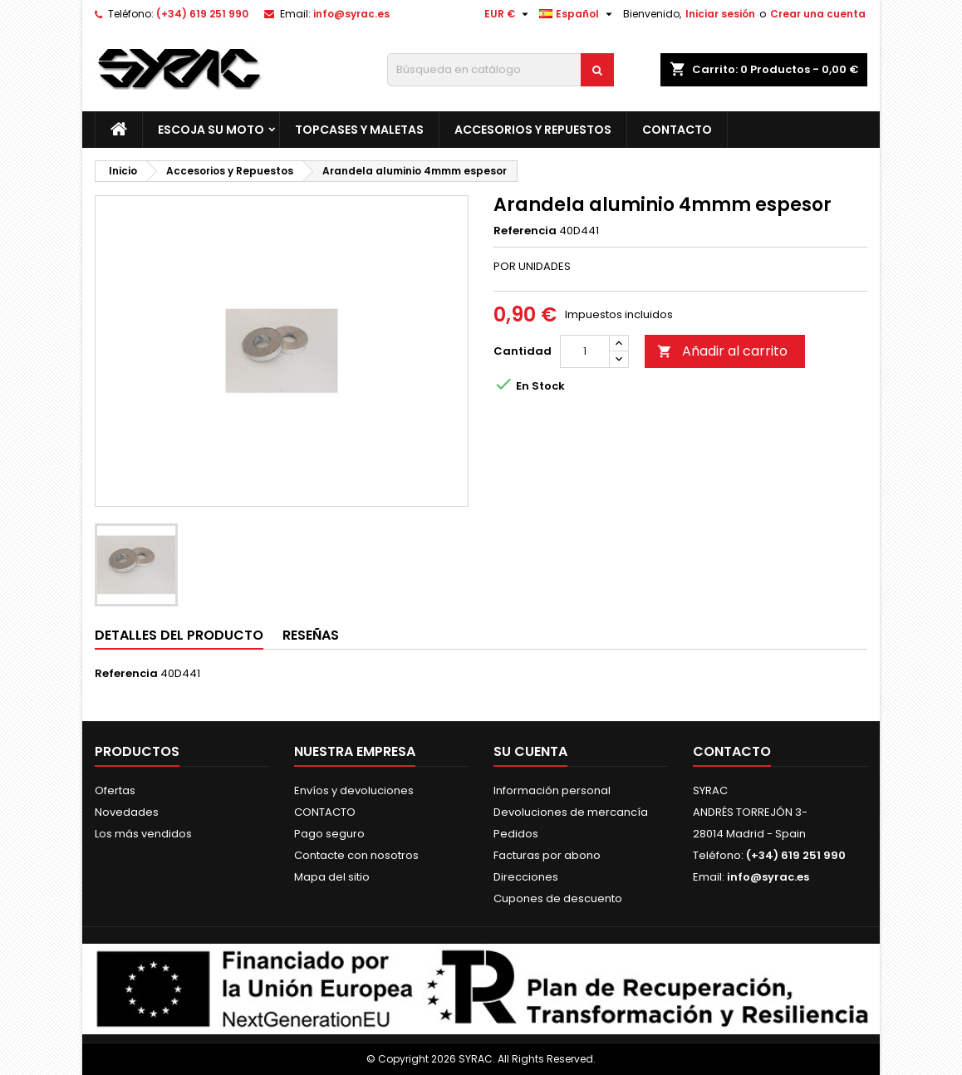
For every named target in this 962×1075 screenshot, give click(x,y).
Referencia (525, 230)
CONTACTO (677, 129)
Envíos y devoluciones (354, 790)
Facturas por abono (547, 855)
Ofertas (115, 790)
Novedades (127, 812)
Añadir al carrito (722, 351)
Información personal (552, 790)
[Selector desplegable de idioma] (577, 14)
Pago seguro (329, 834)
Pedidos (515, 834)
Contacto (732, 751)
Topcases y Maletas (359, 129)
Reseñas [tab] (310, 635)
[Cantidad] (585, 351)
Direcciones (525, 877)
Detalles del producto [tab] (179, 635)
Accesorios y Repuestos (532, 129)
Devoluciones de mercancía (570, 812)
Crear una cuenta (818, 14)
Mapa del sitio (332, 877)
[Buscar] (500, 69)
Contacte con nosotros (356, 855)
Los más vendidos (143, 834)
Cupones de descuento (557, 898)
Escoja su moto (211, 129)
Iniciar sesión (720, 14)
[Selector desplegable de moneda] (508, 14)
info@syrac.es (351, 14)
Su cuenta (530, 751)
